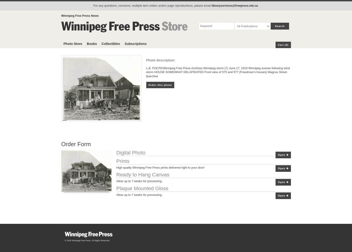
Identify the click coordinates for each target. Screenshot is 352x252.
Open (283, 154)
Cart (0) (283, 45)
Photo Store (73, 44)
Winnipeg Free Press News (80, 15)
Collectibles (110, 44)
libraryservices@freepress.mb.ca (235, 5)
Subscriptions (136, 44)
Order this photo (160, 85)
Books (92, 44)
